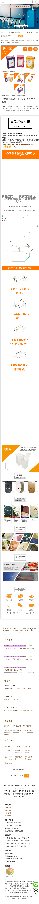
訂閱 (13, 776)
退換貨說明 (7, 734)
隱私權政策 (20, 788)
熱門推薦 (17, 746)
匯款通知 (28, 630)
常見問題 (23, 628)
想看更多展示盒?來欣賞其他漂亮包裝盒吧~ (18, 144)
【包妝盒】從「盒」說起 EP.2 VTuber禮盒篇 (18, 659)
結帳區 (13, 726)
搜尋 (20, 36)
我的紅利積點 (8, 730)
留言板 (29, 628)
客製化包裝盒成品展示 (17, 40)
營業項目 (10, 628)
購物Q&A (8, 807)
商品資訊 (7, 40)
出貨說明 (21, 630)
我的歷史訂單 (27, 726)
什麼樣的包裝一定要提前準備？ (14, 670)
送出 (26, 776)
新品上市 (27, 746)
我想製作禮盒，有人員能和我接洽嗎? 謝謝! (17, 688)
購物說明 (8, 630)
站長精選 (8, 750)
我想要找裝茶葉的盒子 (11, 699)
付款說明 (15, 630)
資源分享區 (8, 763)
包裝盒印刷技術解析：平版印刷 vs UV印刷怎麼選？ (19, 648)
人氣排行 (8, 746)
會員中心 (16, 628)
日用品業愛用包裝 (29, 40)
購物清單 (7, 726)
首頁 (2, 40)
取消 (20, 776)
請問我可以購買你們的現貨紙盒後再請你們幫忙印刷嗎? (19, 710)
